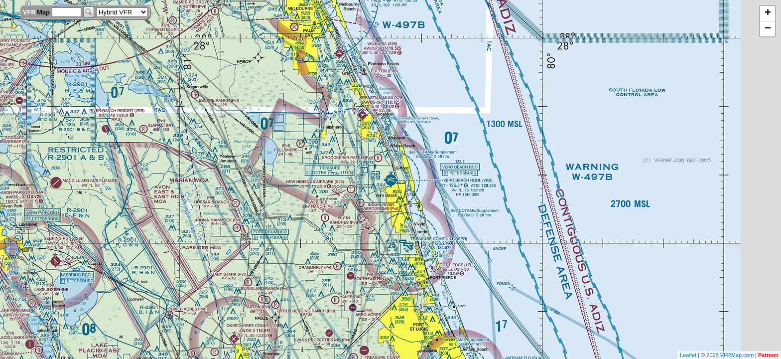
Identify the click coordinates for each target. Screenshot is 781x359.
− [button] (768, 28)
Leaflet (688, 355)
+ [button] (768, 13)
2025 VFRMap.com (730, 355)
